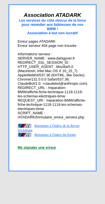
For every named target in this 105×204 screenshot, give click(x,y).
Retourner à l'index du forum (55, 135)
